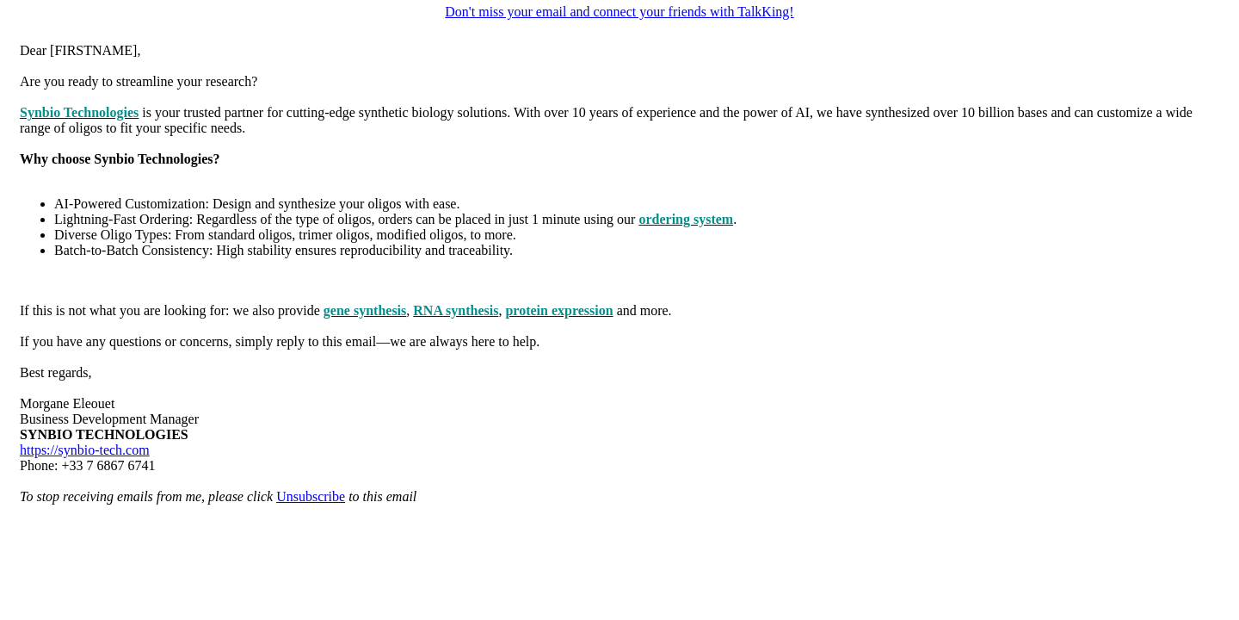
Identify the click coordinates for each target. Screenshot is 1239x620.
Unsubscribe (310, 496)
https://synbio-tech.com (85, 450)
